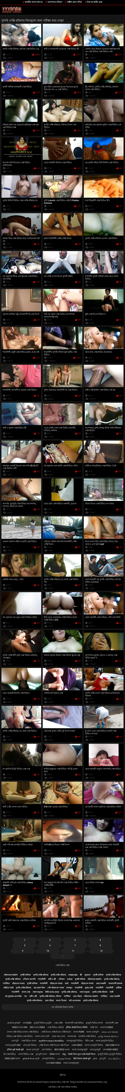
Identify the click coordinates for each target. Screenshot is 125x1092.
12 (101, 951)
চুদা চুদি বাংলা (41, 1054)
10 (48, 951)
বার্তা (67, 983)
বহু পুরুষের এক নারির (13, 996)
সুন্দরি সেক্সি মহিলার (40, 975)
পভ (25, 996)
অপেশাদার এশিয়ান (55, 2)
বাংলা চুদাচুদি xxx (13, 1045)
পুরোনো (87, 975)
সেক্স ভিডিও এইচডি (56, 1027)
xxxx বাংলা (54, 1054)
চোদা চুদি (15, 1041)
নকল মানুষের (38, 992)
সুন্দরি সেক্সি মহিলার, (112, 979)
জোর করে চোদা (58, 1036)
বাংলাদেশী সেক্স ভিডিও (74, 1023)
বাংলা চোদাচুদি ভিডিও (94, 1045)
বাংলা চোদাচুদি (92, 1032)
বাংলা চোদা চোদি (42, 1036)
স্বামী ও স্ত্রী (52, 979)
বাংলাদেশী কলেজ (115, 983)
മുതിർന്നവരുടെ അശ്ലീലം (51, 1041)
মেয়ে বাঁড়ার (77, 996)
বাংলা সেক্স (26, 992)
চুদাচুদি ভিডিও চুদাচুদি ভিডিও (110, 1054)
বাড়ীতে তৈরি (8, 988)
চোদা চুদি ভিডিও (30, 1045)
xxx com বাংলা (112, 1045)
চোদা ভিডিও (47, 1049)
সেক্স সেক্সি (58, 1023)
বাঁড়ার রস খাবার (18, 983)
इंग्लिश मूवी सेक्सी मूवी (15, 1049)
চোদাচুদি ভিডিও (48, 1058)
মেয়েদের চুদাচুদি (13, 1023)
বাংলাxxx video (110, 1049)
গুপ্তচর (69, 979)
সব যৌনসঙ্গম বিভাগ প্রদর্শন (62, 1007)
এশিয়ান (61, 979)
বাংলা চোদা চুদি (32, 1049)
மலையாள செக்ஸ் (109, 1032)
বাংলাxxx (27, 1023)
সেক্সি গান (94, 1027)
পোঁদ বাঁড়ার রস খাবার (55, 988)
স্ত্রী (81, 975)
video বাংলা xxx (19, 1027)
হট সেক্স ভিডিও (9, 1054)
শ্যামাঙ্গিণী (42, 979)
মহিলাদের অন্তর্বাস (11, 975)
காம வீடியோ (114, 1058)
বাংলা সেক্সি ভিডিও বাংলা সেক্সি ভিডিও (23, 1032)
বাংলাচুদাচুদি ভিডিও (74, 1041)
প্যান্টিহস (6, 983)
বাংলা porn (78, 1032)
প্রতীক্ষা (119, 988)
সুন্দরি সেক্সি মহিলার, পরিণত (50, 996)
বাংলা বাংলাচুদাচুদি (79, 1049)
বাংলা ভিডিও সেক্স (25, 1054)
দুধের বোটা (89, 988)
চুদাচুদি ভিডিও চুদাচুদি (43, 1023)
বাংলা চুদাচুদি (95, 1049)
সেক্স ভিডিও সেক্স (63, 965)
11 (73, 951)
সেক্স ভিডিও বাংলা (28, 1041)
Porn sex (73, 975)
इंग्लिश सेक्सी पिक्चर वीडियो (76, 1027)
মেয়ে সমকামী (101, 983)
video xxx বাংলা (12, 1058)
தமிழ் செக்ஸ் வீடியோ (108, 1036)
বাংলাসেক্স (72, 1036)
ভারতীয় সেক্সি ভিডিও (87, 1036)
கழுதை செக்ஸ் (64, 1058)
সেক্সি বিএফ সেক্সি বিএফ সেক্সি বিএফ (56, 1032)
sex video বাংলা (62, 1049)
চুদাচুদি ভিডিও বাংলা (94, 1023)
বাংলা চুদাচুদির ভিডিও (105, 1041)
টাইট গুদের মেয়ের (52, 992)
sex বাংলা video (37, 1027)
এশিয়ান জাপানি (29, 979)
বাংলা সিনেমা (61, 1000)
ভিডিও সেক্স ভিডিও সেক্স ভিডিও (20, 1036)
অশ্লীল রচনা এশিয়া (74, 2)
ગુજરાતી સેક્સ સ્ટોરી (30, 1058)
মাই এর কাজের (74, 1000)
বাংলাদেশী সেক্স (111, 1023)
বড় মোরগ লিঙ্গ (39, 988)
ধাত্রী (111, 992)
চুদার (95, 1058)
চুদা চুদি (103, 1058)
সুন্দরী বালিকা (25, 975)
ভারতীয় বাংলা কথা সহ (34, 2)
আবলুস (69, 988)
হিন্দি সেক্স (89, 1041)
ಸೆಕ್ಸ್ (64, 1054)
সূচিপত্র (63, 1075)
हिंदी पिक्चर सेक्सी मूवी (82, 1058)
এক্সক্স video (76, 1045)
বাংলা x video (106, 1027)
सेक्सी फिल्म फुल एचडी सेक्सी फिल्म (81, 1054)
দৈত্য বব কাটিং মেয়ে (94, 2)
